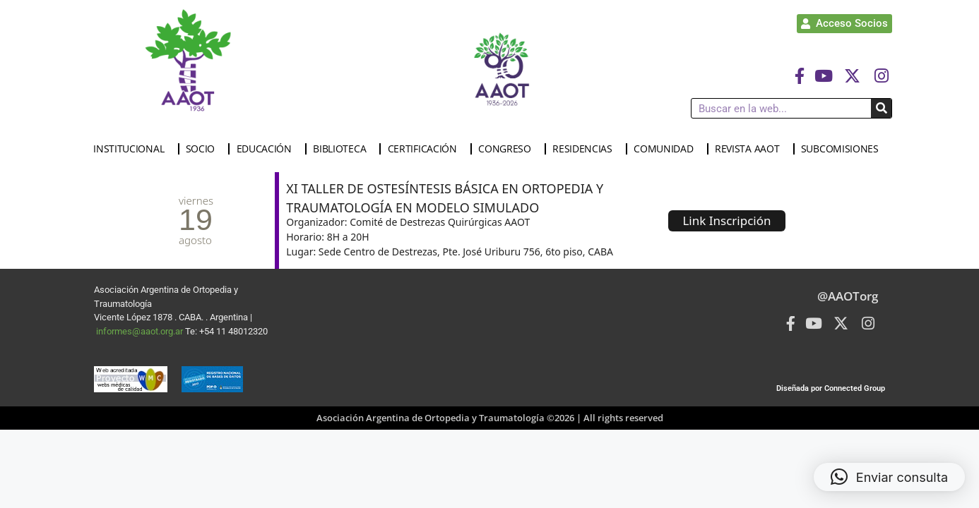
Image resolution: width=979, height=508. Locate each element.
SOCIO (204, 149)
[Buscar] (881, 108)
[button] (889, 477)
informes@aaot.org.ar (140, 331)
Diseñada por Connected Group (830, 388)
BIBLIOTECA (343, 149)
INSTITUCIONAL (132, 149)
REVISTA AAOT (750, 149)
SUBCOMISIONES (843, 149)
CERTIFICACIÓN (426, 149)
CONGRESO (508, 149)
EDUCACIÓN (268, 149)
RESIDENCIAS (585, 149)
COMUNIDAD (667, 149)
